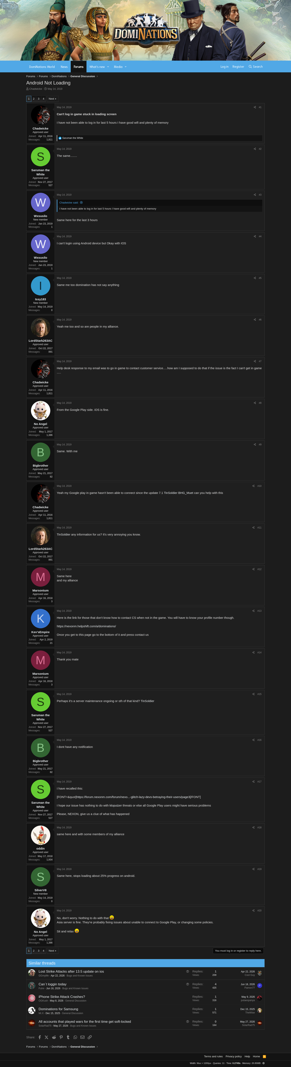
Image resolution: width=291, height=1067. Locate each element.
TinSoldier (170, 492)
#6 (260, 319)
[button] (108, 66)
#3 (260, 194)
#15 (259, 694)
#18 (259, 827)
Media (118, 66)
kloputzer (116, 805)
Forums (78, 66)
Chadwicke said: (69, 202)
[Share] (254, 107)
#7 (260, 361)
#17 (259, 781)
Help (247, 1056)
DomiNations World (42, 66)
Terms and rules (213, 1056)
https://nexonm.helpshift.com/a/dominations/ (86, 626)
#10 (259, 486)
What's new (97, 66)
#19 (259, 869)
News (64, 66)
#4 (260, 236)
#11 (259, 527)
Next (51, 98)
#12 (259, 569)
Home (256, 1056)
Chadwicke (35, 88)
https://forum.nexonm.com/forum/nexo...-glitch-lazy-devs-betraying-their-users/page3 (133, 797)
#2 (260, 149)
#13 (259, 610)
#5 (260, 278)
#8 (260, 403)
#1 (260, 107)
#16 (259, 740)
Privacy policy (234, 1056)
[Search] (255, 66)
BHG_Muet (185, 492)
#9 (260, 444)
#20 (259, 910)
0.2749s (236, 1063)
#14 (259, 652)
